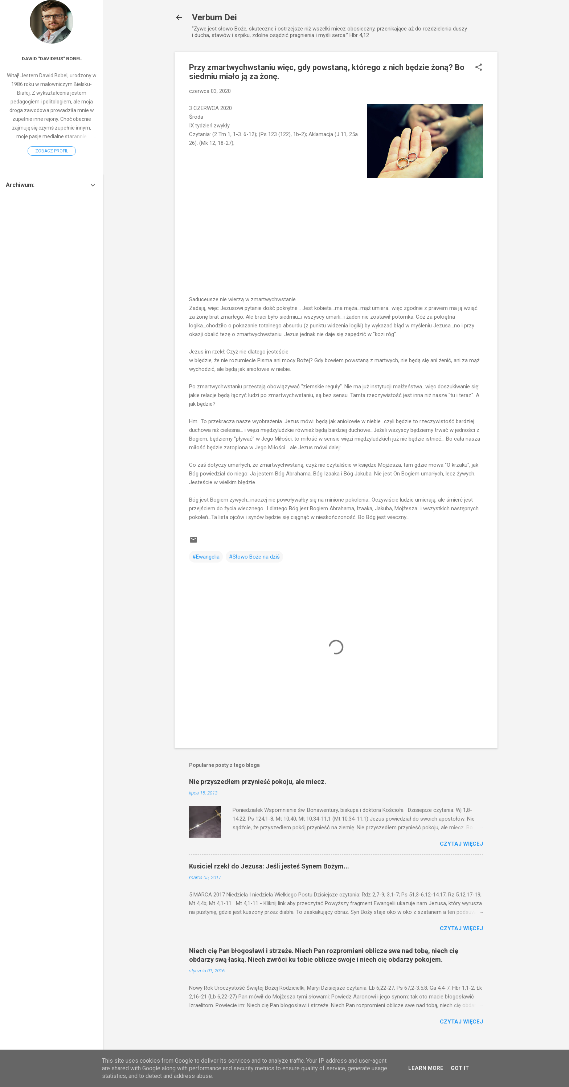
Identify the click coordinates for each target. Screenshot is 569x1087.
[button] (478, 68)
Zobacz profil (51, 151)
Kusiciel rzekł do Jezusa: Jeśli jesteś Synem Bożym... (269, 866)
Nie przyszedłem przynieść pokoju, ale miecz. (257, 781)
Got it (460, 1068)
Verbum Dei (214, 17)
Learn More (425, 1068)
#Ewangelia (206, 556)
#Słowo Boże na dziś (254, 556)
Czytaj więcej (461, 844)
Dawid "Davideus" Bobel (52, 58)
